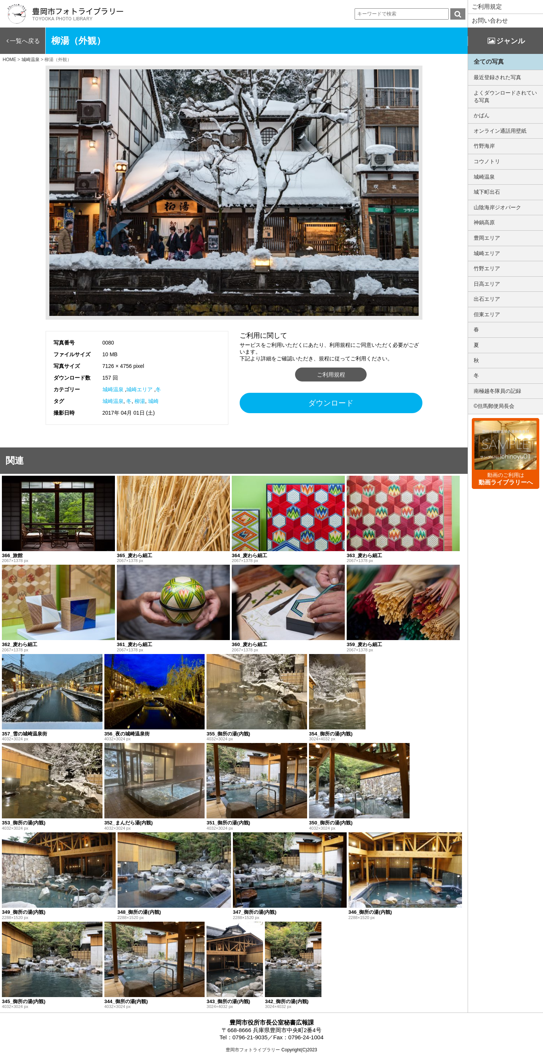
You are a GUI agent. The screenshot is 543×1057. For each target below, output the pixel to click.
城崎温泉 (113, 389)
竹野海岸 (484, 146)
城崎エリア (139, 389)
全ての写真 (489, 61)
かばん (481, 115)
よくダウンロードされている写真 (505, 96)
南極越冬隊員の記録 (497, 391)
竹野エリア (487, 268)
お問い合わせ (490, 20)
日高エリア (487, 284)
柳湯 (140, 401)
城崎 (153, 401)
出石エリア (487, 299)
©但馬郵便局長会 (494, 406)
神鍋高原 (484, 222)
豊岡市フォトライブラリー (253, 1049)
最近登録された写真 (497, 77)
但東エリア (487, 314)
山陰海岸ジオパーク (497, 207)
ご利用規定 (487, 6)
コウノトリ (487, 161)
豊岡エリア (487, 238)
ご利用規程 (331, 374)
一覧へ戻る (25, 41)
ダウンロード (330, 403)
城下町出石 (487, 192)
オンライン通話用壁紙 (500, 131)
